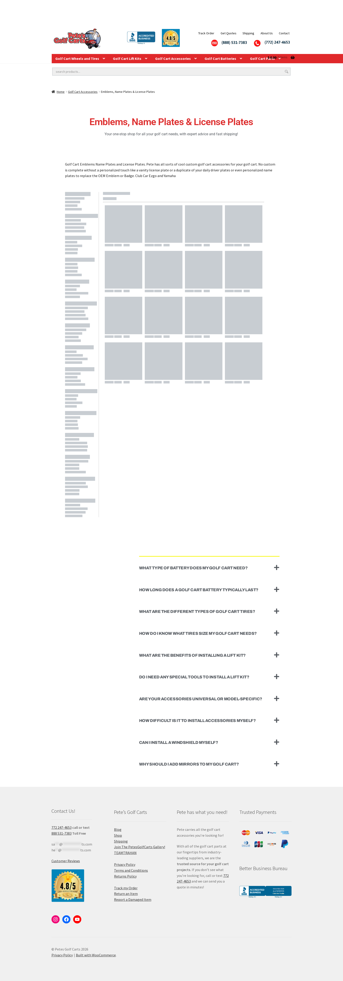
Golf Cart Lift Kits (127, 58)
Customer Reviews (65, 861)
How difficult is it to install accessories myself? (197, 720)
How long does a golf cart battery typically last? (198, 590)
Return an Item (126, 893)
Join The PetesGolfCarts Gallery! (139, 847)
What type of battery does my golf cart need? (193, 568)
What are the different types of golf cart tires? (197, 611)
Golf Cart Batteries (220, 58)
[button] (209, 568)
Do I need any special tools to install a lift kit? (194, 677)
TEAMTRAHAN (125, 852)
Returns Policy (125, 876)
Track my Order (126, 888)
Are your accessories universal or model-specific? (200, 699)
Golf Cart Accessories (173, 58)
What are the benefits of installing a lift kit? (192, 655)
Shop (118, 835)
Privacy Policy (124, 864)
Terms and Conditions (131, 870)
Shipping (248, 33)
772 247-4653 (61, 827)
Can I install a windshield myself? (178, 742)
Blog (117, 829)
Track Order (206, 33)
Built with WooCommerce (96, 955)
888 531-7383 (61, 833)
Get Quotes (228, 33)
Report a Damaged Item (132, 899)
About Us (267, 33)
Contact (284, 33)
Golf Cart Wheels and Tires (77, 58)
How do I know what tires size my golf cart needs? (198, 633)
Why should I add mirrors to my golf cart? (189, 764)
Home (61, 92)
